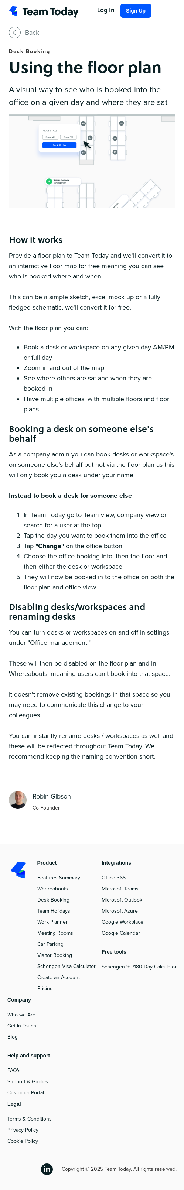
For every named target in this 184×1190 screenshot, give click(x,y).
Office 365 (114, 878)
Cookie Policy (22, 1141)
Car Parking (50, 944)
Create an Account (58, 977)
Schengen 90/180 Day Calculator (139, 967)
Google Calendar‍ (121, 933)
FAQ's (14, 1070)
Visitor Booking (54, 955)
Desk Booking (53, 900)
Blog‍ (12, 1037)
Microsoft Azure (120, 911)
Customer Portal (25, 1093)
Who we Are (21, 1015)
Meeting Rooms (55, 933)
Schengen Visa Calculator (66, 966)
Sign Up (136, 11)
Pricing (45, 988)
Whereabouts (52, 889)
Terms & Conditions (29, 1119)
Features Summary (58, 878)
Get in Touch (21, 1026)
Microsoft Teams (120, 889)
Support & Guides (27, 1081)
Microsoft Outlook (122, 900)
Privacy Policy (22, 1130)
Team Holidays (53, 911)
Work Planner (52, 922)
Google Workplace (122, 922)
